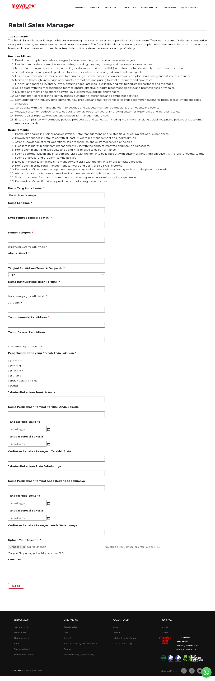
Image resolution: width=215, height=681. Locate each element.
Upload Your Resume (24, 540)
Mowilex (21, 671)
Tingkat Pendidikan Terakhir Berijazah (36, 268)
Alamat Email (19, 253)
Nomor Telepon (20, 232)
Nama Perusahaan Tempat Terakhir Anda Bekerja (43, 407)
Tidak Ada (16, 360)
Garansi (67, 649)
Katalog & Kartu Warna (124, 638)
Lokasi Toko (129, 7)
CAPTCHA (15, 559)
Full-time (16, 375)
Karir (16, 643)
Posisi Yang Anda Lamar (26, 188)
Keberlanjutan (149, 7)
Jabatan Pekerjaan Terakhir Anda (31, 392)
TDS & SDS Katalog (122, 643)
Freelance (17, 370)
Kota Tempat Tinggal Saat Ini (30, 217)
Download (121, 620)
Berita (167, 620)
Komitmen (70, 620)
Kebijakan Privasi (168, 671)
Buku (115, 627)
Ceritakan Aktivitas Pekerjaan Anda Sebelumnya (42, 525)
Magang (16, 365)
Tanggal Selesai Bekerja (25, 436)
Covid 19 (67, 638)
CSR (65, 632)
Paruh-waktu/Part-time (24, 380)
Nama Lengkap (20, 203)
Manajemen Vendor (24, 654)
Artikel (165, 632)
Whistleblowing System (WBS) (78, 654)
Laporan (117, 632)
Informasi (21, 620)
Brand (79, 7)
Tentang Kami (21, 627)
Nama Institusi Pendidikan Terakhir (34, 281)
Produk (95, 7)
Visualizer (110, 7)
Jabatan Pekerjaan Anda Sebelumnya (35, 466)
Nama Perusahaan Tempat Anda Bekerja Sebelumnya (46, 481)
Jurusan (15, 302)
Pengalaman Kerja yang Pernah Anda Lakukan (42, 353)
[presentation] (34, 571)
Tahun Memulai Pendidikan (28, 317)
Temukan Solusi (22, 649)
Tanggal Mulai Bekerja (24, 421)
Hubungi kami (21, 638)
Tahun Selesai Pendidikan (26, 332)
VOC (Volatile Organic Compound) (80, 643)
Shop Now (170, 7)
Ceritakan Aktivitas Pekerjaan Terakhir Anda (39, 451)
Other (14, 385)
